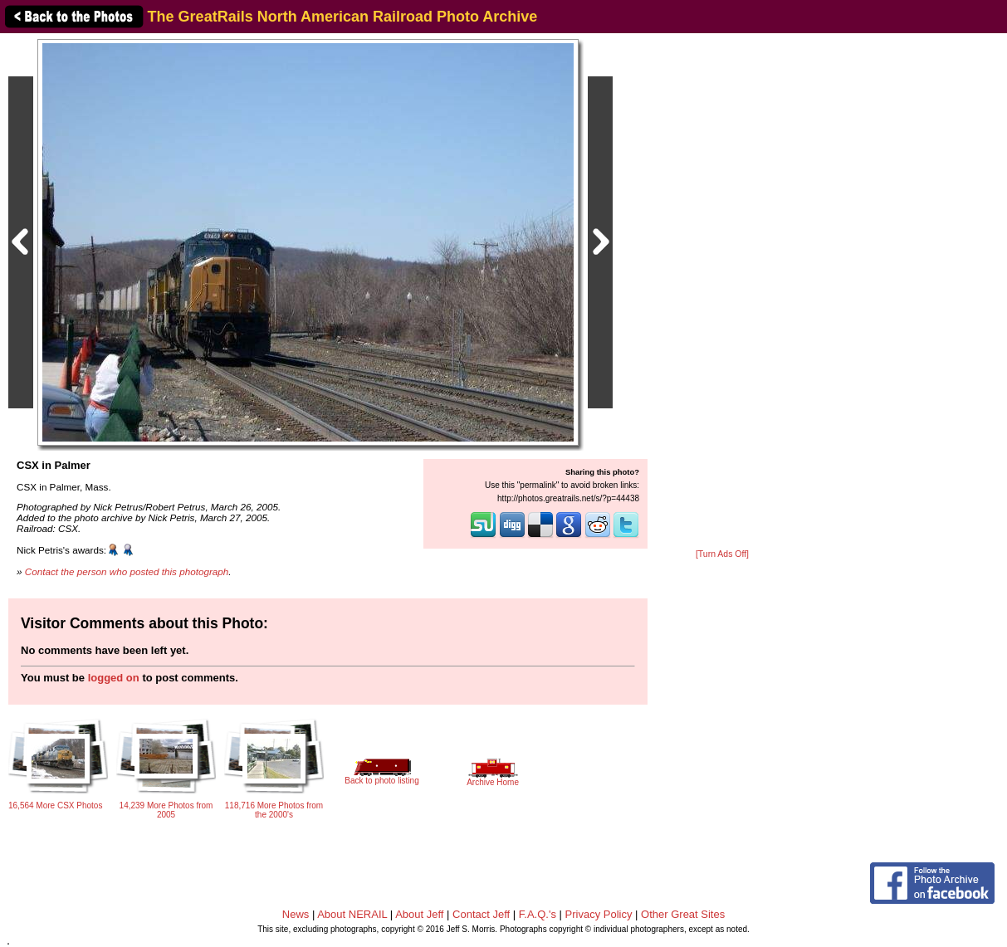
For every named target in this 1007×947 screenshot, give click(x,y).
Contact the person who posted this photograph (127, 571)
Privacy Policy (599, 914)
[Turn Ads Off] (722, 554)
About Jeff (419, 914)
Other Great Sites (683, 914)
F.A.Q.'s (537, 914)
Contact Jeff (481, 914)
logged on (113, 677)
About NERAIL (352, 914)
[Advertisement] (722, 292)
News (296, 914)
